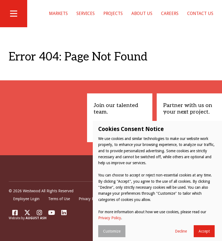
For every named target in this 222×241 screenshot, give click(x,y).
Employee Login (26, 199)
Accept (204, 231)
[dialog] (157, 181)
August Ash (36, 218)
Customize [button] (112, 231)
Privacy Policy (90, 199)
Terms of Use (59, 199)
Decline (181, 231)
